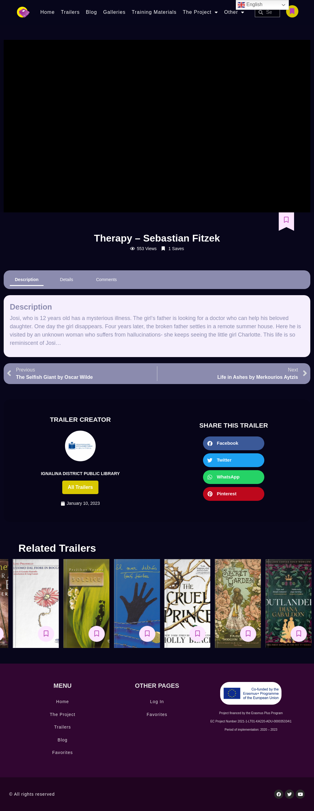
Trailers (70, 12)
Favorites (62, 752)
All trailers (80, 487)
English (250, 5)
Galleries (114, 12)
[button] (233, 443)
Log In (157, 701)
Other (234, 12)
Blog (91, 12)
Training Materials (154, 12)
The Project (200, 12)
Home (47, 12)
